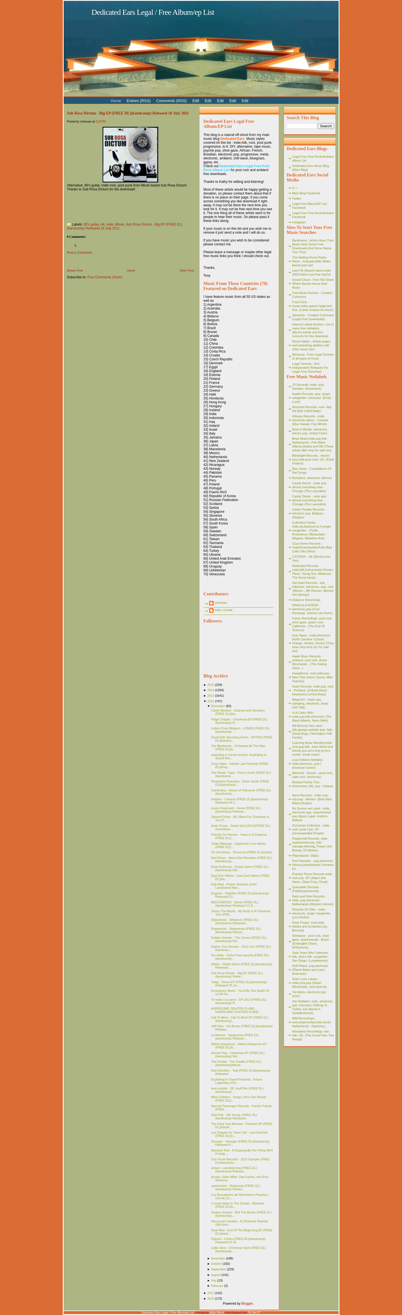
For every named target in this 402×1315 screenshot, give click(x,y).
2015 (210, 684)
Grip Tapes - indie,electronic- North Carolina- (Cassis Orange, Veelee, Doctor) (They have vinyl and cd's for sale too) (313, 643)
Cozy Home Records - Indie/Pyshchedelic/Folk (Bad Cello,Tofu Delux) (312, 547)
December (218, 706)
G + (294, 188)
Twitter (296, 198)
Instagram (299, 222)
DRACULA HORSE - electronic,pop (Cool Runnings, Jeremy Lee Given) (312, 609)
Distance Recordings (306, 600)
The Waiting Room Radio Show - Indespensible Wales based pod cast (311, 261)
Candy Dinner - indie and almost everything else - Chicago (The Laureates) (309, 487)
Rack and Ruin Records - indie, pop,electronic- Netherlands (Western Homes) (313, 900)
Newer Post (75, 270)
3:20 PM (100, 121)
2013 (210, 695)
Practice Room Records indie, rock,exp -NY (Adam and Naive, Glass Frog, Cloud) (312, 877)
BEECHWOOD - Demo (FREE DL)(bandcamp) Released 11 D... (234, 903)
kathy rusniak (224, 610)
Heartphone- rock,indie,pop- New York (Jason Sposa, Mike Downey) (312, 677)
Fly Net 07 (254, 1312)
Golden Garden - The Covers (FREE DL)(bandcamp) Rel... (238, 939)
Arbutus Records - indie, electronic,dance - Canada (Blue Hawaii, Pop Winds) (310, 420)
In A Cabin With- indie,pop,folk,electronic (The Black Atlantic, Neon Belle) (312, 716)
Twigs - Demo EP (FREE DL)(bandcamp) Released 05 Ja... (239, 983)
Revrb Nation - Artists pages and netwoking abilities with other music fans (311, 345)
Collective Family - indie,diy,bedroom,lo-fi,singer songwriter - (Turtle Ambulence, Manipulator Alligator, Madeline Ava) (311, 530)
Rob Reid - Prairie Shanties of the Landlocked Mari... (234, 886)
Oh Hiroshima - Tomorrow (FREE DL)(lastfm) (241, 852)
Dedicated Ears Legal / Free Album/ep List (153, 12)
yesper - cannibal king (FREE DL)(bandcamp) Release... (234, 1169)
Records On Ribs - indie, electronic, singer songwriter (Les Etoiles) (311, 913)
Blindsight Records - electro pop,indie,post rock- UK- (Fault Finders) (313, 459)
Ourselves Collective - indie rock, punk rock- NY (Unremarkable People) (310, 829)
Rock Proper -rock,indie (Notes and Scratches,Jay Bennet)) (309, 926)
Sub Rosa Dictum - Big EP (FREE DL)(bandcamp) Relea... (237, 974)
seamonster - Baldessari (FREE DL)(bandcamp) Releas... (235, 1187)
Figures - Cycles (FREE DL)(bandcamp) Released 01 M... (238, 1240)
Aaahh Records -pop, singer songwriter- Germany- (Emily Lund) (311, 397)
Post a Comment (79, 253)
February (217, 1285)
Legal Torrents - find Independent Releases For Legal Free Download (310, 367)
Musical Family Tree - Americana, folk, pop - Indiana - (312, 786)
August (216, 1274)
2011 (210, 1293)
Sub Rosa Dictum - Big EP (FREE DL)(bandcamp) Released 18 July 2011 (128, 113)
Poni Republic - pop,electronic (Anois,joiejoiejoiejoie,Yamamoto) (313, 864)
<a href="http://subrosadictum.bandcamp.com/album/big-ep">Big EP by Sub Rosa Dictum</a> (123, 205)
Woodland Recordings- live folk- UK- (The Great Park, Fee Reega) (313, 1035)
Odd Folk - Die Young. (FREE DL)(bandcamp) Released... (234, 1116)
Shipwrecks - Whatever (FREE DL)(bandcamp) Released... (235, 921)
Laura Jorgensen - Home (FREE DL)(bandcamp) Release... (236, 809)
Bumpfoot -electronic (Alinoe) (312, 478)
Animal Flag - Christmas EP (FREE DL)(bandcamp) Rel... (238, 1054)
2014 (210, 690)
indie (109, 224)
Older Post (187, 270)
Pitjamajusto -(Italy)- (306, 855)
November (218, 1258)
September (218, 1269)
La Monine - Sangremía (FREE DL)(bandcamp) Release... (235, 1036)
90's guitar (91, 224)
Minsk (119, 224)
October (216, 1263)
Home (131, 270)
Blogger (247, 1304)
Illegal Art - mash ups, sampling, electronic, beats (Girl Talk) (310, 703)
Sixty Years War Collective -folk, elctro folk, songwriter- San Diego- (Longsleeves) (311, 956)
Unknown (221, 602)
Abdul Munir (216, 1312)
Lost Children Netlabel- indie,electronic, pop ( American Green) (308, 763)
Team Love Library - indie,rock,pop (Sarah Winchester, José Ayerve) (309, 982)
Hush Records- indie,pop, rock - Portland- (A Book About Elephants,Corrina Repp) (313, 690)
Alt (102, 224)
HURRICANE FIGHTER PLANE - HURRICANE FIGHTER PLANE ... (236, 1010)
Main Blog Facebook (306, 193)
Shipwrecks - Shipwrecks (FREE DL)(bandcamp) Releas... (236, 930)
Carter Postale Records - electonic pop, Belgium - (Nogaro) (309, 513)
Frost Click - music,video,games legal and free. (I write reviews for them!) (313, 306)
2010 (210, 1298)
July (214, 1280)
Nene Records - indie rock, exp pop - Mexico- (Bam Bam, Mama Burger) (312, 799)
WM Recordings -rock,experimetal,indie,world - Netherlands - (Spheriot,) (312, 1022)
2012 (210, 701)
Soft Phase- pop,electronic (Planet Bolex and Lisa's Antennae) (310, 969)
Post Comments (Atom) (104, 277)
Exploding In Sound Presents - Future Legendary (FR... (236, 1081)
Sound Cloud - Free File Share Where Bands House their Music (313, 283)
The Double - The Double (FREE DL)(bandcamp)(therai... (236, 1063)
